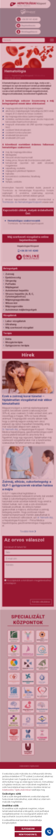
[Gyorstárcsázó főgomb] (49, 832)
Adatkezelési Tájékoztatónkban (16, 790)
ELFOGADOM (28, 829)
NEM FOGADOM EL (28, 834)
